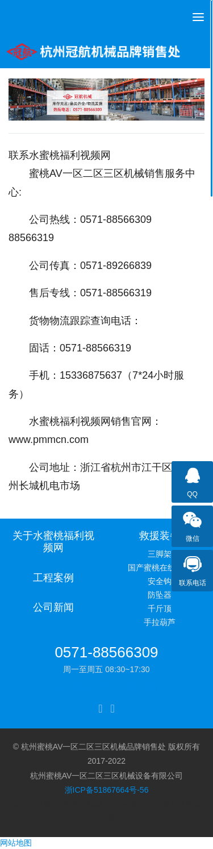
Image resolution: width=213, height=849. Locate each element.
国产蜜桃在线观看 (159, 567)
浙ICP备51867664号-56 (107, 789)
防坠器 (160, 594)
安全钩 (160, 581)
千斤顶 (160, 608)
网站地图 (16, 842)
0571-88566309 (106, 652)
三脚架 (160, 553)
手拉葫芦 (160, 622)
